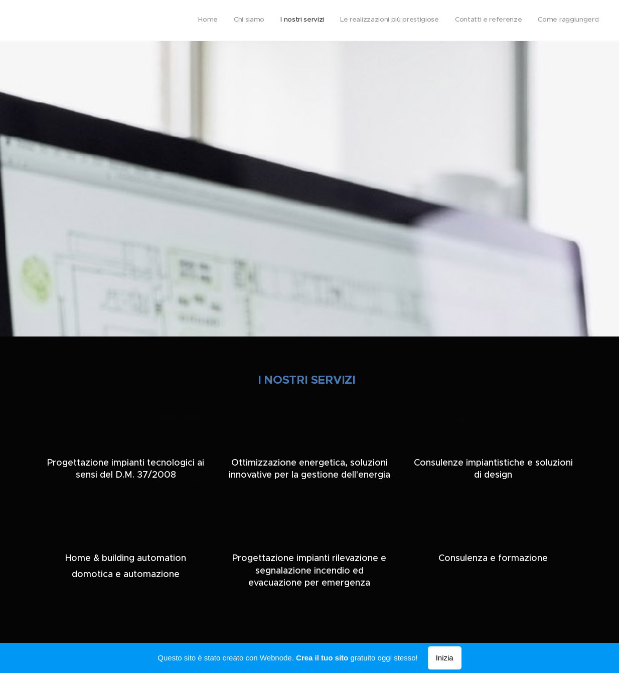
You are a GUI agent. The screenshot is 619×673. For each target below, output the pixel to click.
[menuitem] (521, 20)
